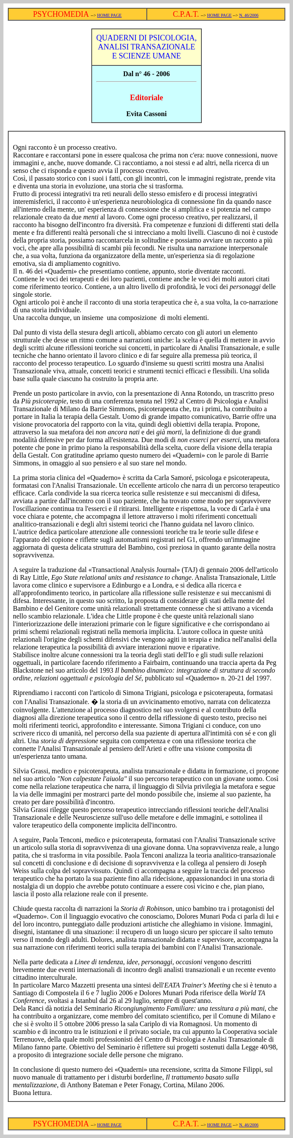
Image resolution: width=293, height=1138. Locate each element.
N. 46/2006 (249, 15)
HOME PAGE (109, 15)
